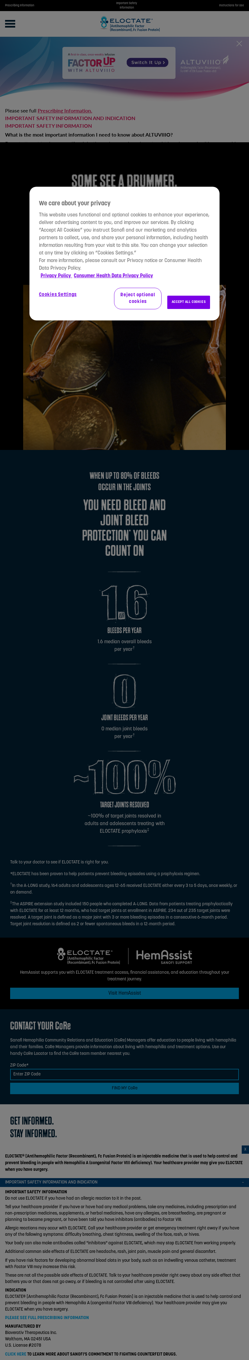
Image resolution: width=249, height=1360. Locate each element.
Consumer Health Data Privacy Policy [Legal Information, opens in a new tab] (113, 276)
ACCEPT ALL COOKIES (189, 302)
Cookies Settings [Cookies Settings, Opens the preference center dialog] (58, 294)
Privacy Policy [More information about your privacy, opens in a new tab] (56, 276)
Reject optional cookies (137, 298)
